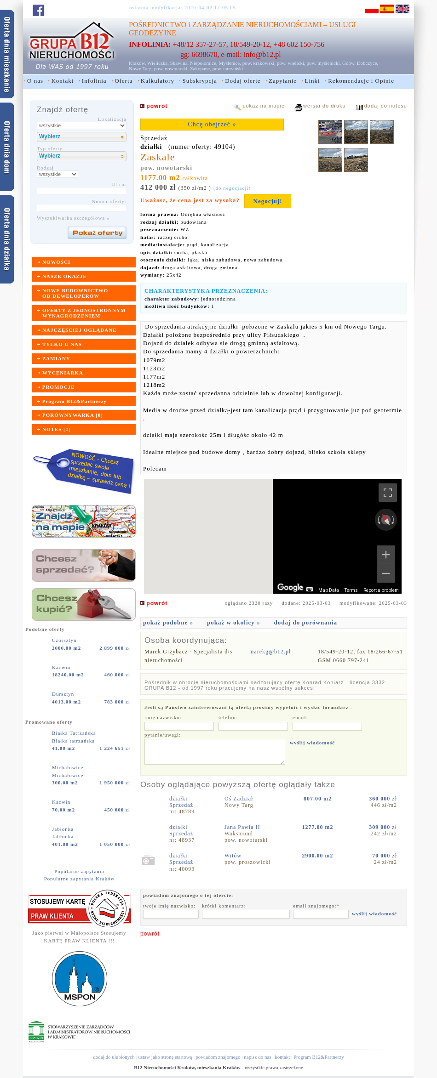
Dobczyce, (368, 63)
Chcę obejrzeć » (212, 124)
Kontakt (62, 80)
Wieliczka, (158, 63)
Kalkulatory (157, 80)
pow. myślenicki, (323, 63)
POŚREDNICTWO (157, 24)
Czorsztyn (65, 640)
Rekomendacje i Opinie (361, 80)
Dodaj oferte (242, 80)
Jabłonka (63, 829)
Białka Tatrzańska (75, 733)
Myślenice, (229, 63)
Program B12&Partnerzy (318, 1057)
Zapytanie (283, 80)
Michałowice (68, 767)
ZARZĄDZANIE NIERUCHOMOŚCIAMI (257, 24)
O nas (35, 80)
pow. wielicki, (291, 63)
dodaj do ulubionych (113, 1057)
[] (56, 429)
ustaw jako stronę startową (165, 1057)
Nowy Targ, (141, 68)
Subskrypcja (199, 80)
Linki (312, 80)
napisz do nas (257, 1057)
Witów (233, 855)
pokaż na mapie (263, 105)
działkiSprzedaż (181, 801)
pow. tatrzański (228, 68)
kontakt (282, 1057)
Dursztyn (64, 694)
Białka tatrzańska (73, 740)
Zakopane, (200, 68)
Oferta (123, 80)
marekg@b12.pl (270, 651)
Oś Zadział (239, 798)
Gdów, (349, 63)
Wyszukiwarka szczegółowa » (73, 218)
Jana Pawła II (243, 827)
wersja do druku (324, 105)
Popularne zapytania (79, 871)
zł (114, 648)
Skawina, (179, 63)
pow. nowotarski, (171, 68)
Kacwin (62, 667)
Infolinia (94, 80)
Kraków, (137, 63)
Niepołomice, (204, 63)
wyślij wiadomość (312, 742)
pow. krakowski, (259, 63)
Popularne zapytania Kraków (79, 878)
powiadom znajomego (218, 1057)
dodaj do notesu (385, 105)
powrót (150, 933)
